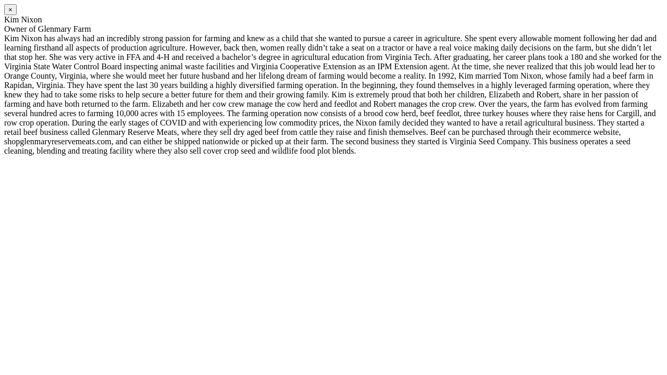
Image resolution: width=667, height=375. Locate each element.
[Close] (10, 9)
